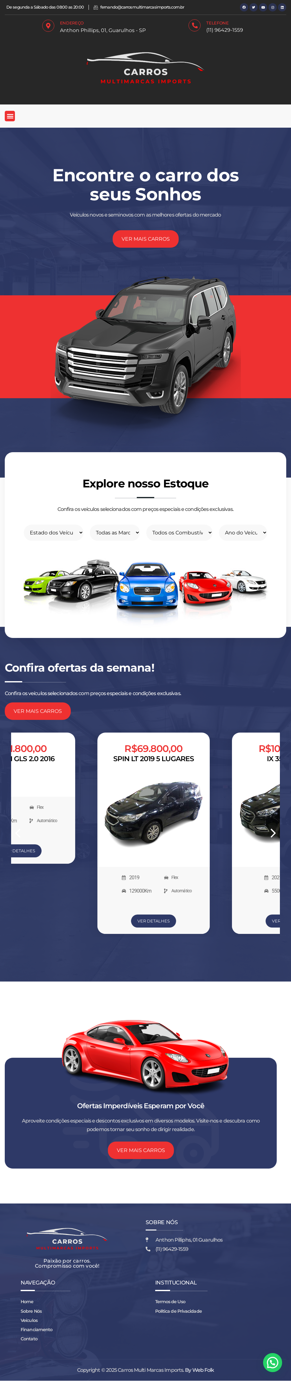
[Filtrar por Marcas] (115, 533)
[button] (10, 116)
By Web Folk (199, 1370)
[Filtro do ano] (243, 533)
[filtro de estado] (53, 533)
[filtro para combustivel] (179, 533)
